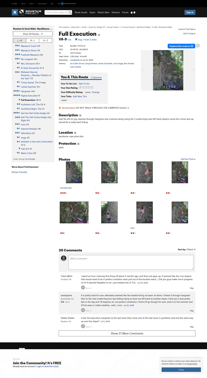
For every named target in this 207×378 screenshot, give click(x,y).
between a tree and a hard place (37, 141)
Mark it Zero (27, 153)
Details (124, 107)
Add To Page (189, 33)
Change (96, 92)
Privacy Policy (192, 364)
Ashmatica (26, 133)
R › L (32, 40)
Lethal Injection (28, 86)
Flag (191, 288)
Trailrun (42, 3)
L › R (20, 40)
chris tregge (118, 63)
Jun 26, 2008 (128, 305)
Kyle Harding (75, 67)
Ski (52, 3)
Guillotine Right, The (31, 108)
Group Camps (112, 27)
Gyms (92, 12)
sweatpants (75, 60)
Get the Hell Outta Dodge (33, 113)
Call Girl (25, 148)
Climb (14, 3)
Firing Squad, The (30, 82)
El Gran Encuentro (30, 68)
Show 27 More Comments (127, 333)
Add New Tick (80, 96)
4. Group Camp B (127, 27)
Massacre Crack (29, 46)
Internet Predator (29, 128)
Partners (116, 12)
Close (181, 369)
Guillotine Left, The (30, 104)
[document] (181, 366)
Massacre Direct (29, 50)
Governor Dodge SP (97, 27)
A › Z (45, 40)
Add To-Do (84, 83)
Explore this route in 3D (181, 46)
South (84, 27)
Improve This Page (186, 29)
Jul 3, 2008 (105, 321)
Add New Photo (188, 159)
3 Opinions (96, 77)
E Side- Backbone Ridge (162, 27)
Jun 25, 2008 (142, 283)
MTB (23, 3)
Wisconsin (75, 27)
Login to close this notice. (47, 366)
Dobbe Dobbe (67, 318)
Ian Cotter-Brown (77, 63)
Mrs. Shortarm (28, 63)
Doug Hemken (91, 63)
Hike (32, 3)
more (119, 305)
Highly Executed (29, 95)
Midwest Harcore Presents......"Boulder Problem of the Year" (36, 75)
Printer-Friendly (19, 172)
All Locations (64, 27)
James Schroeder (105, 63)
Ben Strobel (129, 63)
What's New (103, 12)
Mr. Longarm (27, 59)
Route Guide (81, 12)
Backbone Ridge (143, 27)
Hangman (26, 91)
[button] (144, 70)
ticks (23, 124)
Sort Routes (30, 159)
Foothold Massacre (30, 54)
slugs (23, 137)
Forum (125, 12)
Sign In (189, 12)
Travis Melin (66, 276)
